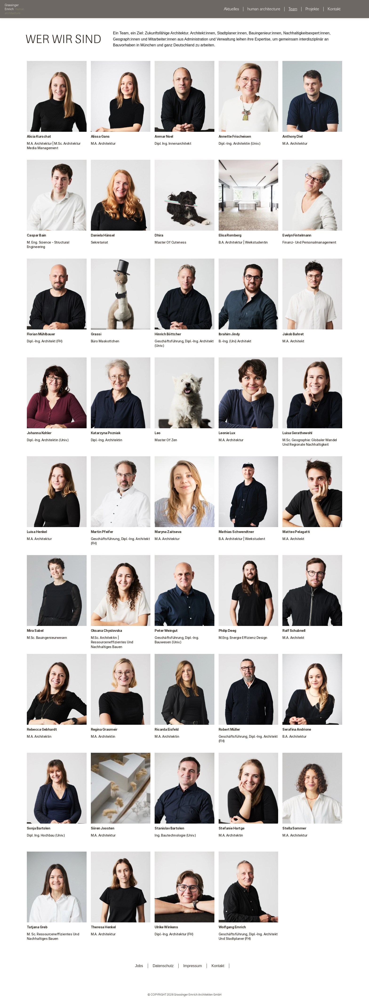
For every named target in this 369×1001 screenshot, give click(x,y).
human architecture (263, 9)
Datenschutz (163, 966)
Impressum (192, 966)
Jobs (139, 966)
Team (293, 9)
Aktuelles (231, 9)
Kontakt (334, 9)
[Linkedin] (158, 984)
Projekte (312, 9)
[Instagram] (171, 984)
